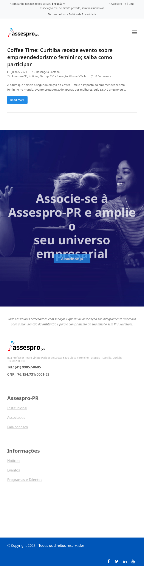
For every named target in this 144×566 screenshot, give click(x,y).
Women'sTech (77, 76)
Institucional (17, 409)
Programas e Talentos (24, 481)
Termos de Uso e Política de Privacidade (72, 14)
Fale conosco (17, 428)
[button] (134, 32)
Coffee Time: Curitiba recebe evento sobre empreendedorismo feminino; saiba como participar (60, 57)
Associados (16, 419)
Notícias (33, 76)
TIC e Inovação (59, 76)
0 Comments (103, 76)
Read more (17, 100)
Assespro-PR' (19, 76)
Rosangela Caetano (48, 72)
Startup (44, 76)
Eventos (13, 471)
